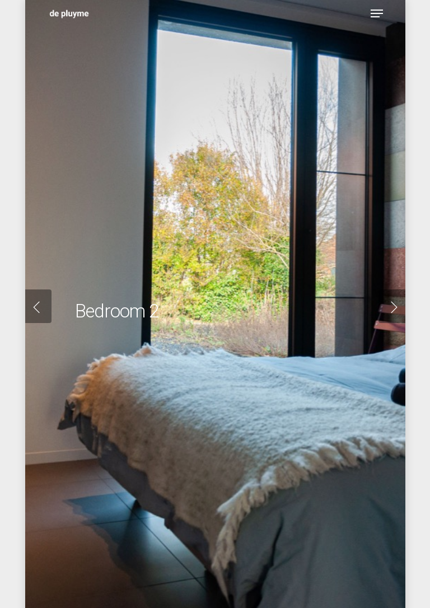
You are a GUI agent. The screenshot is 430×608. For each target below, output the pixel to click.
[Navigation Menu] (377, 13)
